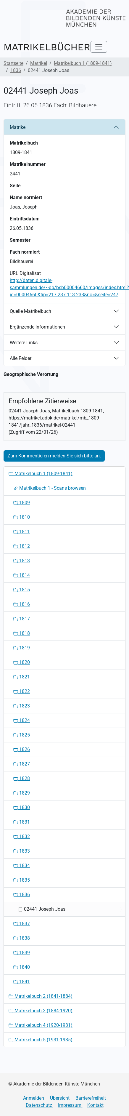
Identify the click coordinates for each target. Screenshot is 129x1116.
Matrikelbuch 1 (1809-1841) (83, 63)
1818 (21, 633)
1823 (21, 706)
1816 (21, 604)
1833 (21, 851)
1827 (21, 764)
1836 (15, 70)
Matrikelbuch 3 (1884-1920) (40, 1010)
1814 (21, 575)
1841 (21, 981)
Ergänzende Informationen (37, 327)
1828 (21, 778)
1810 (21, 517)
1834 (21, 865)
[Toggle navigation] (99, 47)
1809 (21, 502)
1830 (21, 807)
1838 (21, 938)
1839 (21, 952)
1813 (21, 560)
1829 (21, 793)
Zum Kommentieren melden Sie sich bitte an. (54, 456)
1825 (21, 735)
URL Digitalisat (25, 273)
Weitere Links (24, 342)
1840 (21, 967)
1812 (21, 546)
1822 (21, 691)
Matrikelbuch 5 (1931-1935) (40, 1040)
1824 (21, 720)
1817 (21, 619)
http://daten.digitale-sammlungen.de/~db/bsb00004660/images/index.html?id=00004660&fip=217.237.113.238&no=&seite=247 (69, 287)
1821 (21, 677)
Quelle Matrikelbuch (30, 311)
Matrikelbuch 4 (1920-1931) (40, 1025)
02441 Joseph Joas (41, 909)
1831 (21, 822)
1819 (21, 648)
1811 (21, 531)
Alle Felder (20, 358)
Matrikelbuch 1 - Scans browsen (49, 488)
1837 (21, 923)
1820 (21, 662)
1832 (21, 836)
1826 (21, 749)
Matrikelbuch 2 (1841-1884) (40, 996)
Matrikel (38, 63)
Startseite (13, 63)
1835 (21, 880)
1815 (21, 590)
